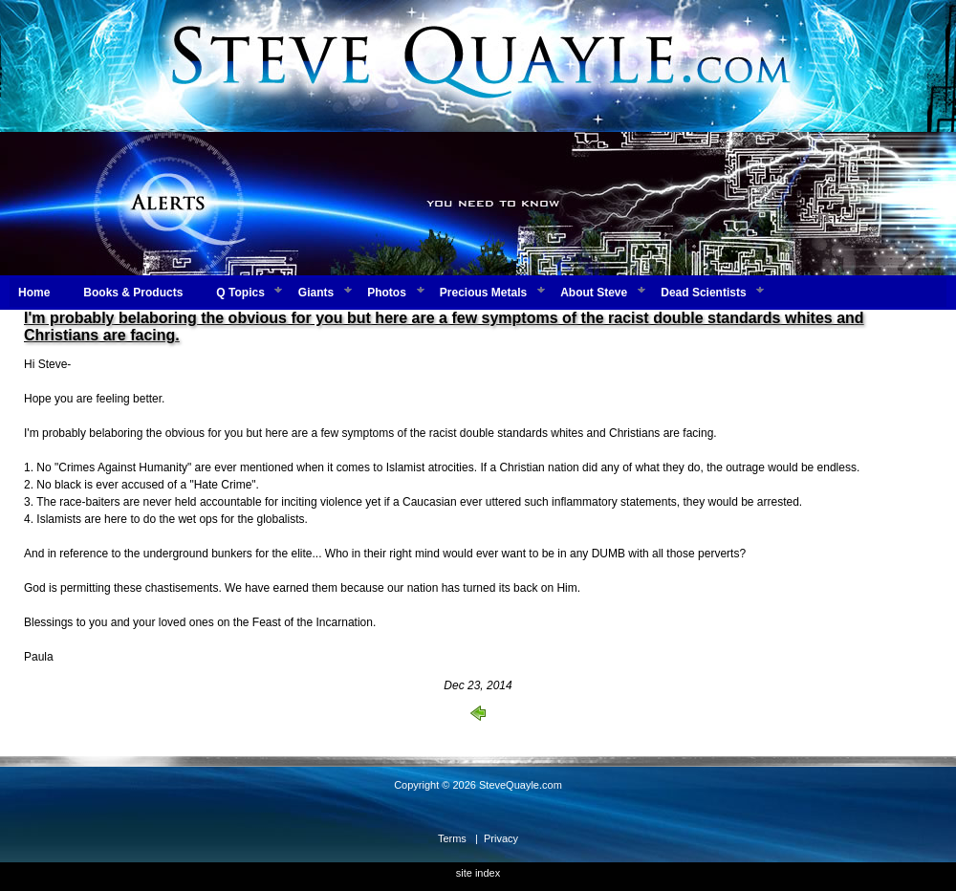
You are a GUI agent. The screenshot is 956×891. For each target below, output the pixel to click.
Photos (386, 292)
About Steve (593, 292)
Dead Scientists (703, 292)
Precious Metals (483, 292)
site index (478, 873)
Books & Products (133, 292)
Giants (316, 292)
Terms (452, 838)
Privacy (501, 838)
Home (34, 292)
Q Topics (240, 292)
